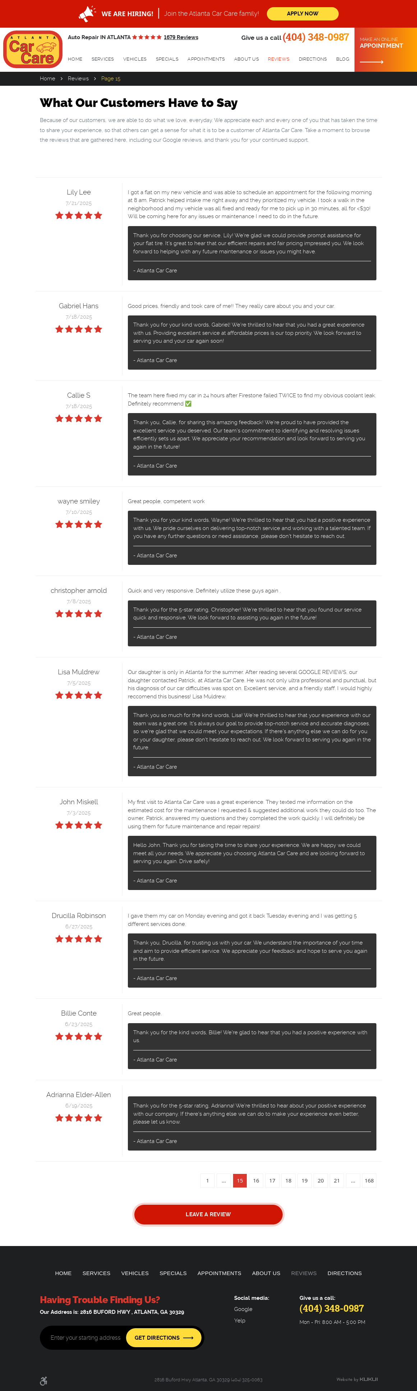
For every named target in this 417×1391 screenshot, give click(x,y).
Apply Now (303, 13)
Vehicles (135, 59)
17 (272, 1180)
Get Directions (157, 1338)
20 (321, 1180)
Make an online (386, 43)
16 (256, 1180)
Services (103, 59)
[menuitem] (75, 59)
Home (75, 59)
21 (337, 1180)
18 (288, 1180)
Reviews (278, 59)
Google (243, 1309)
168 (369, 1180)
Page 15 (110, 78)
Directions (313, 59)
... (224, 1180)
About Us (246, 59)
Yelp (239, 1321)
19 (304, 1180)
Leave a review (208, 1214)
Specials (167, 59)
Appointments (206, 59)
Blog (342, 59)
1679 (181, 37)
